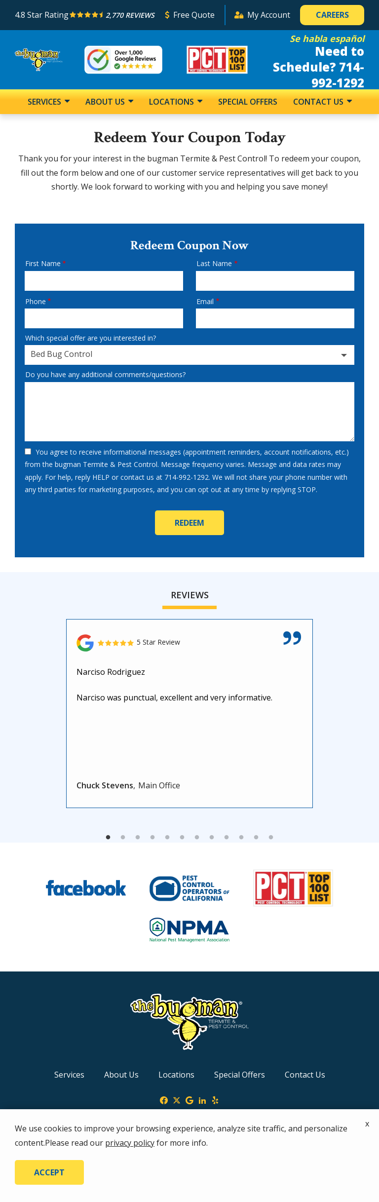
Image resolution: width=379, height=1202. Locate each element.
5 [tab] (167, 838)
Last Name (214, 263)
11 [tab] (256, 838)
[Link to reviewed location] (189, 643)
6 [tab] (182, 838)
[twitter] (176, 1099)
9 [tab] (226, 838)
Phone (35, 301)
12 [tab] (271, 838)
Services (45, 101)
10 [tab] (241, 838)
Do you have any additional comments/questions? (105, 374)
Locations (172, 101)
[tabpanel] (189, 713)
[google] (189, 1099)
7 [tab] (197, 838)
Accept (49, 1172)
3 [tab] (138, 838)
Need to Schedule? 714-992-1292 (318, 67)
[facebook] (163, 1099)
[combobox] (189, 355)
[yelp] (215, 1099)
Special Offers (247, 101)
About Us (106, 101)
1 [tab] (108, 838)
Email (205, 301)
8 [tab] (212, 838)
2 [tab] (123, 838)
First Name (43, 263)
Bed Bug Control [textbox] (61, 354)
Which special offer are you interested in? (90, 338)
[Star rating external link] (85, 15)
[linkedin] (202, 1099)
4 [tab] (152, 838)
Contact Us (319, 101)
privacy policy (129, 1142)
